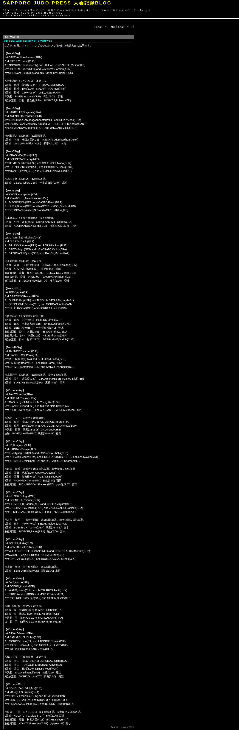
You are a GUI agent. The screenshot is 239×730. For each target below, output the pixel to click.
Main (113, 27)
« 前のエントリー (101, 27)
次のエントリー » (125, 27)
